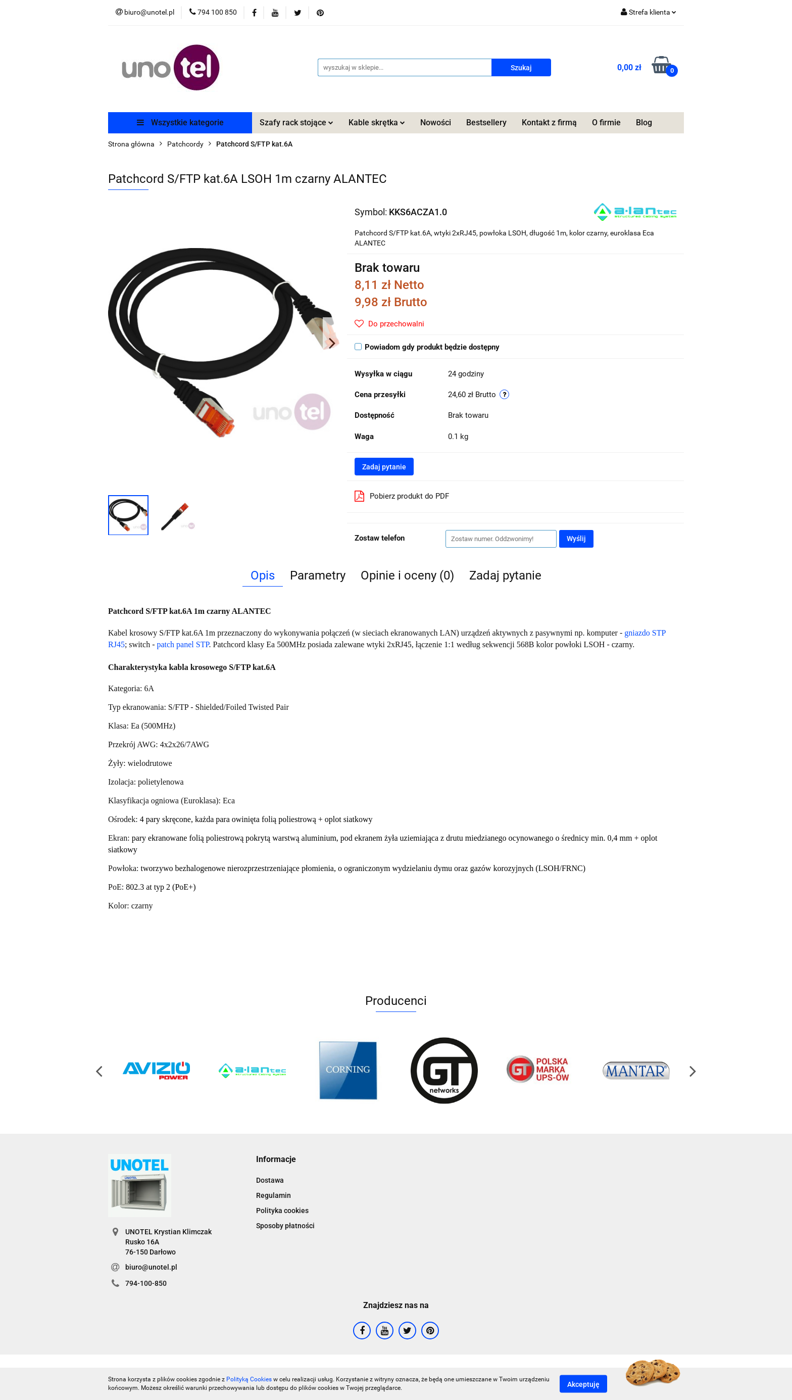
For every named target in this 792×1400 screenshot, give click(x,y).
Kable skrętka (377, 122)
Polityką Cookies (249, 1379)
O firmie (606, 122)
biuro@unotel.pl (151, 1267)
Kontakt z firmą (549, 122)
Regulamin (273, 1195)
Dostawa (270, 1180)
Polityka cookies (282, 1210)
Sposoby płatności (285, 1226)
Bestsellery (486, 122)
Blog (644, 122)
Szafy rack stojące (296, 122)
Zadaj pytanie (384, 467)
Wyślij (576, 539)
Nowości (435, 122)
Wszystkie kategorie (180, 122)
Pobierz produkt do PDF (402, 496)
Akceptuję (583, 1384)
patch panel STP (183, 644)
